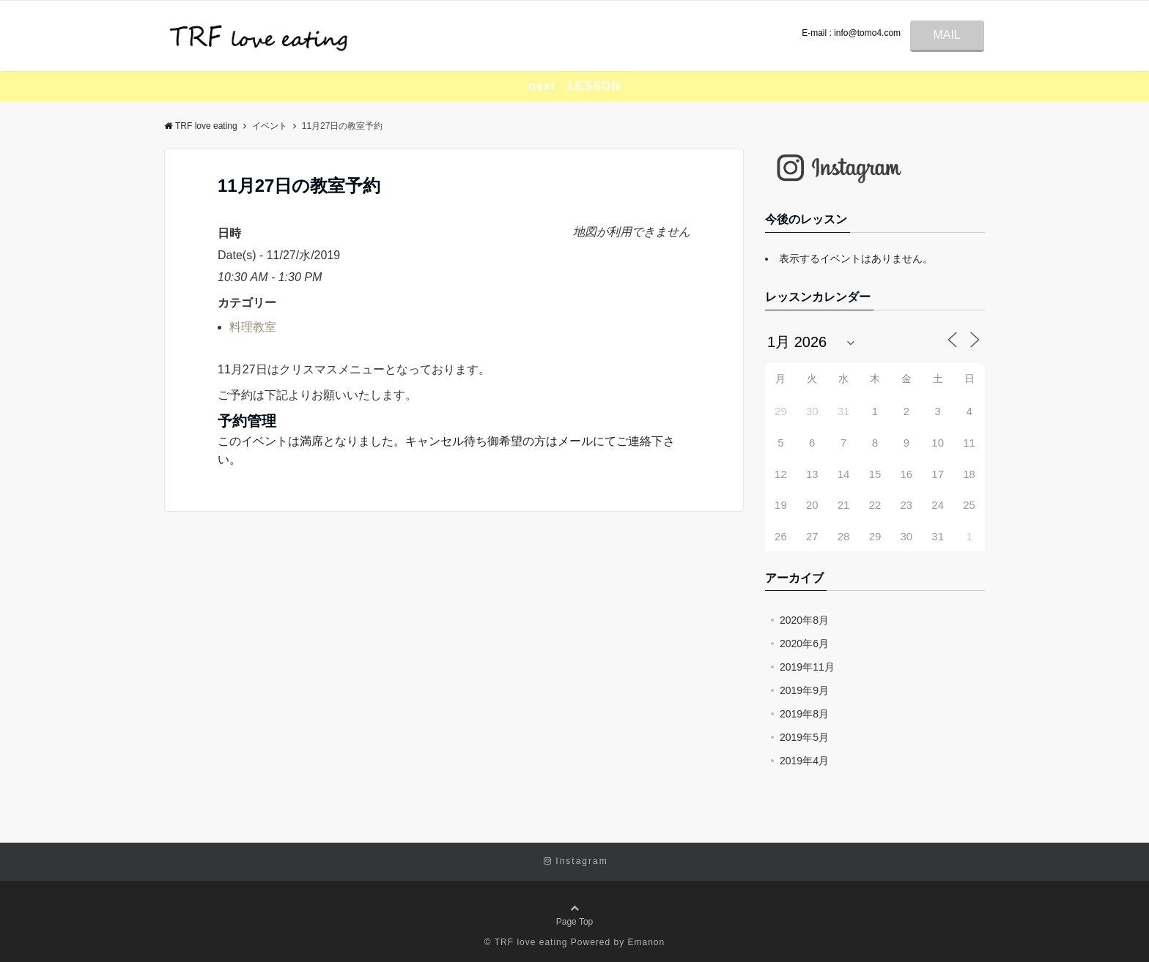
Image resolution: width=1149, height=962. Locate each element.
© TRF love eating (526, 942)
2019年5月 (804, 737)
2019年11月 (807, 667)
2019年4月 (804, 761)
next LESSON (574, 86)
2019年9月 (804, 690)
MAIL (947, 35)
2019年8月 (804, 714)
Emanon (646, 942)
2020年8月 (804, 620)
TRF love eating (200, 126)
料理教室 (252, 327)
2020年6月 (804, 643)
